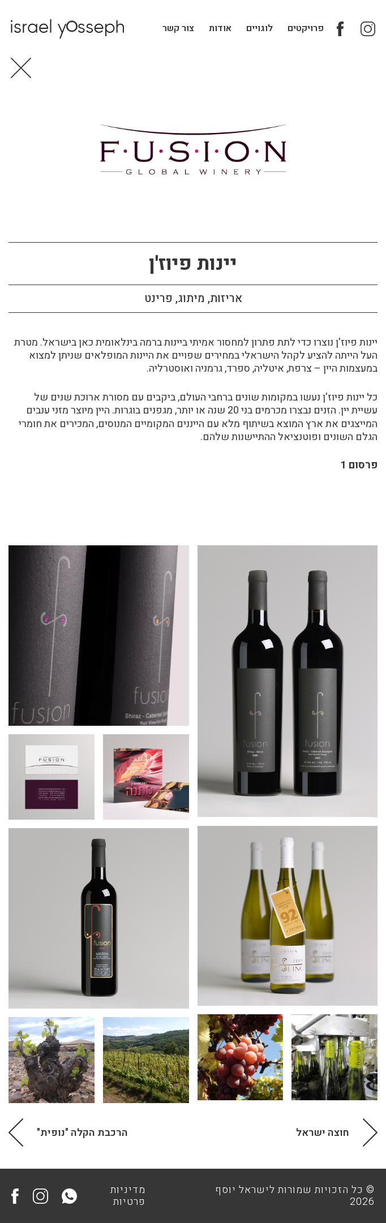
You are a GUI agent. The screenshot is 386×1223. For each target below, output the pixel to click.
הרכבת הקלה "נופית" (82, 1137)
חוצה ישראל (322, 1137)
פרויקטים (305, 29)
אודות (219, 29)
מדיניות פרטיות (127, 1196)
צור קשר (178, 29)
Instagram (367, 30)
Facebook (343, 30)
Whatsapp (69, 1196)
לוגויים (259, 29)
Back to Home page (21, 72)
